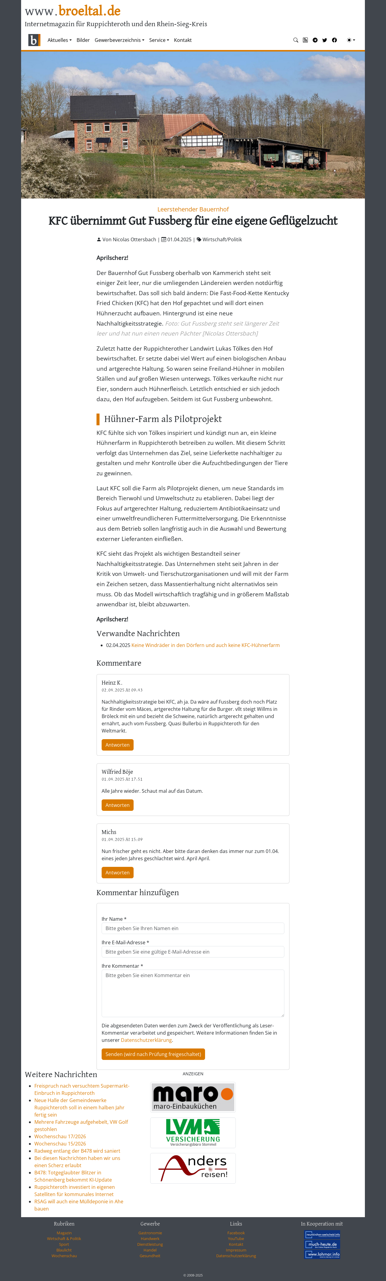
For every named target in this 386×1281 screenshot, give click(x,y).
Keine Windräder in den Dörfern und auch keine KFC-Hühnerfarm (205, 645)
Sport (64, 1244)
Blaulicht (64, 1250)
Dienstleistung (150, 1244)
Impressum (236, 1250)
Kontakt (183, 40)
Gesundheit (150, 1255)
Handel (150, 1250)
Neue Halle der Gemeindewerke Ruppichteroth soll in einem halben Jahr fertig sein (79, 1107)
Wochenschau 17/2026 (60, 1136)
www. (72, 11)
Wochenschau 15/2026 (60, 1143)
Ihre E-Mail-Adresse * (125, 942)
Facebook (236, 1233)
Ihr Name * (114, 919)
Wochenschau (64, 1255)
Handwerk (150, 1238)
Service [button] (157, 40)
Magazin (64, 1233)
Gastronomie (150, 1233)
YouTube (236, 1238)
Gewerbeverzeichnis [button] (118, 40)
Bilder (83, 40)
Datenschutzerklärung (146, 1040)
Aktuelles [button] (58, 40)
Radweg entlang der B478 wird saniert (77, 1151)
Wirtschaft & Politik (64, 1238)
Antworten (118, 745)
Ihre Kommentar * (122, 966)
